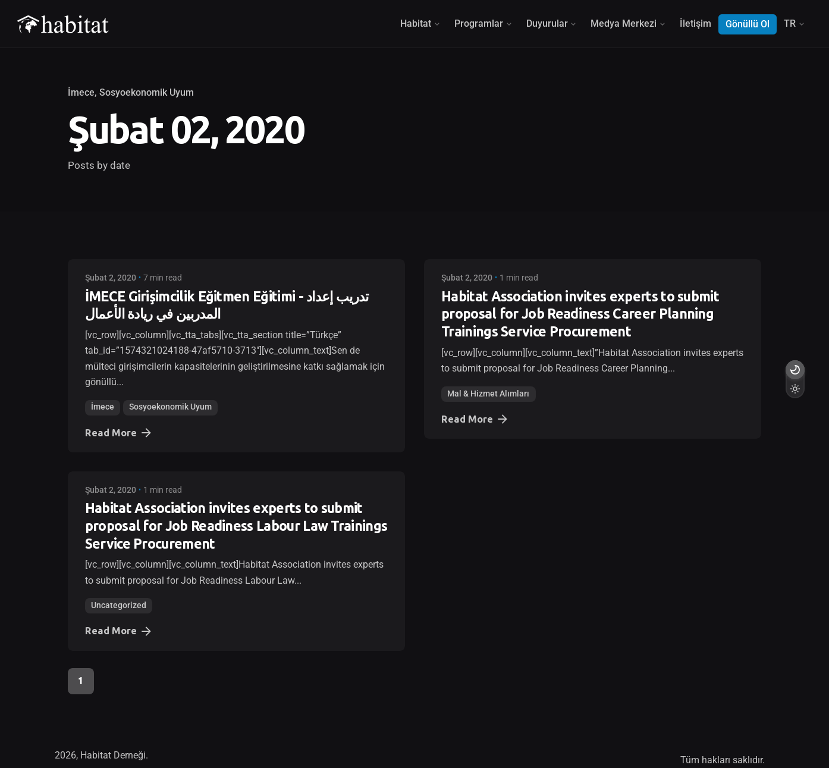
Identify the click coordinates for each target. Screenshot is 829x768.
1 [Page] (80, 680)
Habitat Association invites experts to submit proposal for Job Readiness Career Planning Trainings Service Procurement (580, 314)
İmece (81, 92)
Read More (119, 433)
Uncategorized (118, 605)
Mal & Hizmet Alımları (488, 394)
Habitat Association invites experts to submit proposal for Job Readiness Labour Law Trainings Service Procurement (236, 526)
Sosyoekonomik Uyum (146, 92)
